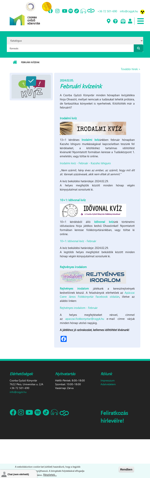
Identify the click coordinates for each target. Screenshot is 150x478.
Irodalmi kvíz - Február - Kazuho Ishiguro (85, 163)
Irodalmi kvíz (90, 140)
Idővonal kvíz (103, 222)
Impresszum (108, 380)
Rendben (126, 469)
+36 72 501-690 (107, 11)
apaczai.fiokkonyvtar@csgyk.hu (84, 319)
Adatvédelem (108, 384)
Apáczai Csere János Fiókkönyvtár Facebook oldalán (97, 295)
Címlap (15, 62)
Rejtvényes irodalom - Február (79, 308)
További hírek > (130, 69)
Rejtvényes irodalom (74, 288)
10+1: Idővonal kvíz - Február (78, 241)
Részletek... (50, 475)
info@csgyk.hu (129, 11)
